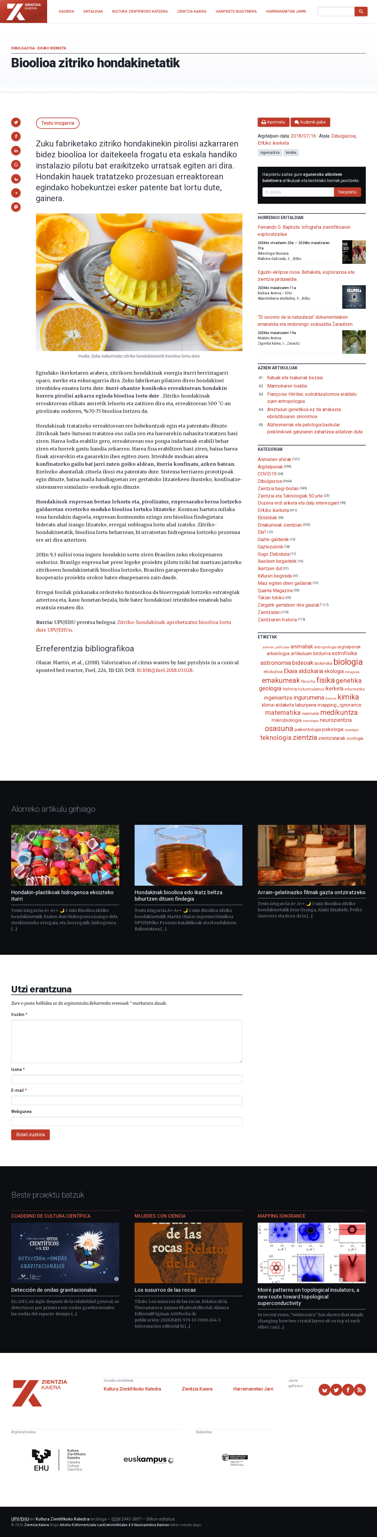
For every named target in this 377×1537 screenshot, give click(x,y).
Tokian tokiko (271, 597)
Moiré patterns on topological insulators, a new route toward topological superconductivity (308, 1296)
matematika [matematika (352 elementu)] (282, 712)
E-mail (19, 1090)
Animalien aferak (275, 459)
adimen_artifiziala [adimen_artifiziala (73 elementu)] (276, 647)
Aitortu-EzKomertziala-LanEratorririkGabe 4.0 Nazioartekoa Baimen (114, 1525)
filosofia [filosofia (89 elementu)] (308, 681)
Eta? (262, 532)
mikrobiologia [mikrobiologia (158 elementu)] (287, 720)
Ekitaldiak (267, 517)
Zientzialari (269, 612)
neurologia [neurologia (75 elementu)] (311, 721)
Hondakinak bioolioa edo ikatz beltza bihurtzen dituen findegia (178, 895)
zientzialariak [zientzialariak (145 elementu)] (331, 738)
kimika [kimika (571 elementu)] (348, 696)
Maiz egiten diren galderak (285, 583)
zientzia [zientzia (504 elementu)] (305, 737)
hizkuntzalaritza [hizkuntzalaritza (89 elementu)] (311, 689)
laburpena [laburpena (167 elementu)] (305, 705)
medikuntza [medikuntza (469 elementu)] (339, 712)
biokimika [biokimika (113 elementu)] (323, 663)
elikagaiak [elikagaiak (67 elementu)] (352, 672)
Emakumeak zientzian (280, 525)
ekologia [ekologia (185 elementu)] (333, 671)
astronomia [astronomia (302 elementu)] (275, 662)
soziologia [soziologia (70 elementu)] (351, 730)
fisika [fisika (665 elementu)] (325, 680)
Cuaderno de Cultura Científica (50, 1216)
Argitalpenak (270, 466)
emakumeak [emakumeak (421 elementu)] (281, 680)
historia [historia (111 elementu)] (290, 689)
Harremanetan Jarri (253, 1389)
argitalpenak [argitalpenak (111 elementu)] (349, 647)
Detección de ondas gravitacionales (54, 1290)
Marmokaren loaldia (287, 386)
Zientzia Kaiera (197, 1389)
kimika (291, 153)
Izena (18, 1069)
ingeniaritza (270, 153)
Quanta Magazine (275, 590)
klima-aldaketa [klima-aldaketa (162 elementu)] (278, 705)
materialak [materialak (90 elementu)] (310, 713)
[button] (16, 122)
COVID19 (267, 474)
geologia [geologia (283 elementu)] (270, 688)
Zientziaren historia (277, 619)
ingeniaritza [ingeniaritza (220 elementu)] (278, 698)
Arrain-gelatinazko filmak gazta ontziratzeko (312, 892)
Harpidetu (347, 192)
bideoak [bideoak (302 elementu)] (302, 662)
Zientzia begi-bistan (278, 488)
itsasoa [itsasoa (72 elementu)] (330, 698)
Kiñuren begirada (275, 576)
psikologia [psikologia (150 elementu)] (332, 729)
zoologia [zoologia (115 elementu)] (355, 738)
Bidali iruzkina (30, 1134)
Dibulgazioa (23, 48)
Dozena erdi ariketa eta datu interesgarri (298, 503)
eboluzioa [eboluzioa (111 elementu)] (273, 671)
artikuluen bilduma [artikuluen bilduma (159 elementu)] (311, 653)
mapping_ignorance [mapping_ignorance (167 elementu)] (339, 705)
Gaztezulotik (270, 547)
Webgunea (21, 1111)
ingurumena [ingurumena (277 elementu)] (308, 697)
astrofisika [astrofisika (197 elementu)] (344, 653)
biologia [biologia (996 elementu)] (348, 662)
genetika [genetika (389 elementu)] (348, 681)
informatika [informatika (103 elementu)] (354, 689)
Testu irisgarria (57, 123)
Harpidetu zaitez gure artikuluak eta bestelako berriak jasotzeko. (311, 177)
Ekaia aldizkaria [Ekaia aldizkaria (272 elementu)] (303, 671)
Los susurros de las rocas (165, 1290)
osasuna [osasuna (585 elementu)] (279, 728)
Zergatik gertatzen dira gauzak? (290, 605)
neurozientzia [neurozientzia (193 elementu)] (336, 720)
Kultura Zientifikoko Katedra (132, 1389)
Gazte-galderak (273, 539)
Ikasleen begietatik (277, 561)
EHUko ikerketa (51, 48)
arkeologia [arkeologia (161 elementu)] (278, 653)
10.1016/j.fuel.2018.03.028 (165, 670)
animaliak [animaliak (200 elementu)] (301, 646)
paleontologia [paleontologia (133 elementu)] (308, 729)
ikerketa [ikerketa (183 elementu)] (334, 689)
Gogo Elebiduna (274, 554)
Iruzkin (19, 1014)
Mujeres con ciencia (160, 1216)
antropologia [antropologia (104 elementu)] (325, 647)
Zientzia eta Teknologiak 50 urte (290, 495)
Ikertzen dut (270, 568)
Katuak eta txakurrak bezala (295, 378)
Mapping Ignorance (281, 1216)
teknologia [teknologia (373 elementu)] (276, 737)
